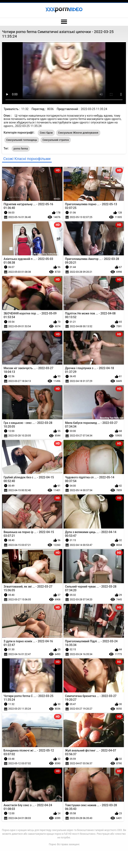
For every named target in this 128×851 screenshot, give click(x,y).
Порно (52, 844)
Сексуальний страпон (55, 140)
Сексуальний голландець (21, 140)
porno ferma (21, 148)
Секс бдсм (46, 132)
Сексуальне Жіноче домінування (78, 132)
